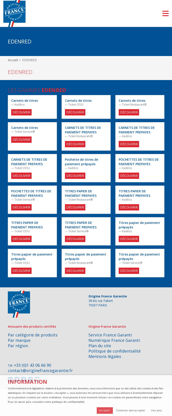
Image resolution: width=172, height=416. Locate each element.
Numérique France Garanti (114, 340)
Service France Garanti (110, 335)
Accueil (13, 60)
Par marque (19, 340)
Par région (18, 345)
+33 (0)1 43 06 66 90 (32, 365)
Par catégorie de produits (33, 335)
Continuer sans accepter (130, 410)
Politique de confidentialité (114, 351)
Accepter (104, 410)
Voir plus (156, 410)
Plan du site (99, 345)
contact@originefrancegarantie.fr (40, 370)
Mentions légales (104, 356)
